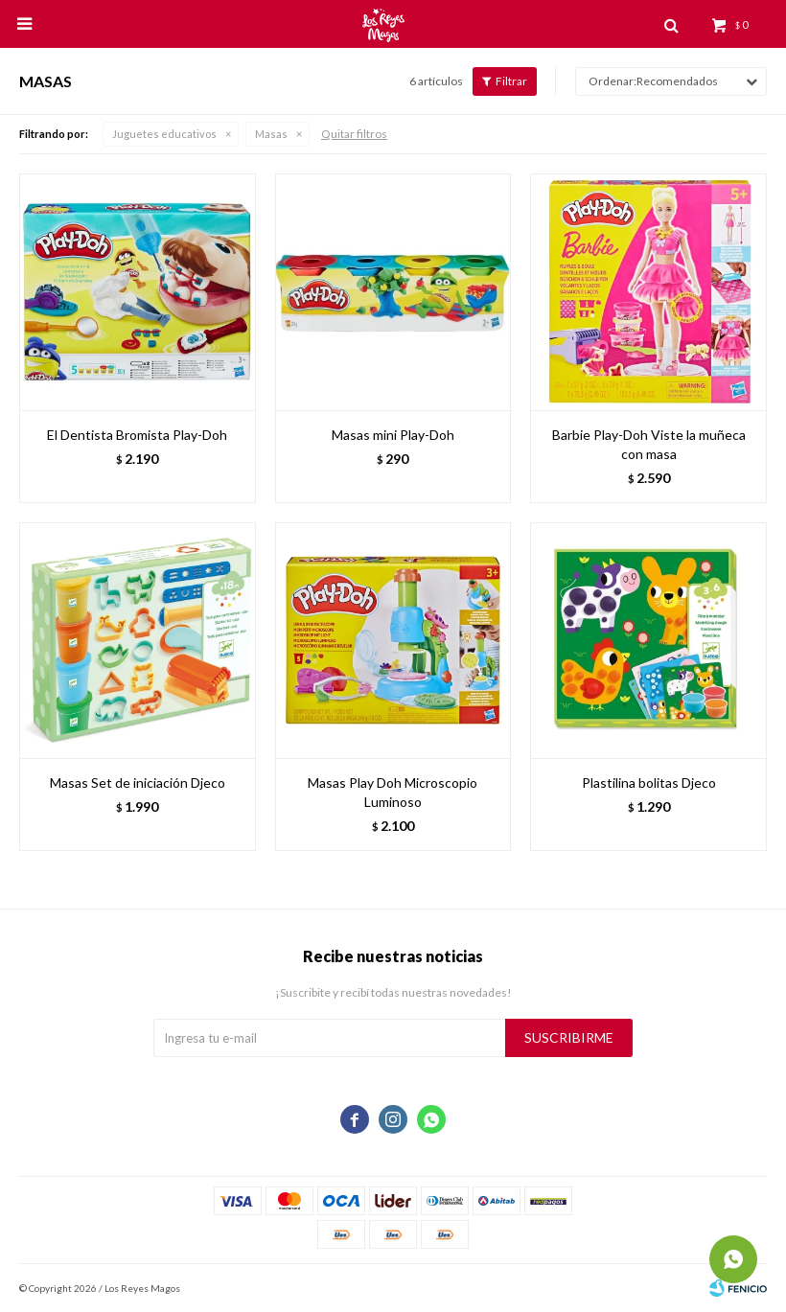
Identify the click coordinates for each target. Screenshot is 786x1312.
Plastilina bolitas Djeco (649, 782)
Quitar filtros (354, 134)
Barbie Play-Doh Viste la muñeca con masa (649, 444)
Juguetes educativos (164, 133)
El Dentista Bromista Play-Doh (137, 434)
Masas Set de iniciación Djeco (137, 782)
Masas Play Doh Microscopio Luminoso (392, 792)
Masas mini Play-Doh (393, 434)
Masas (271, 133)
